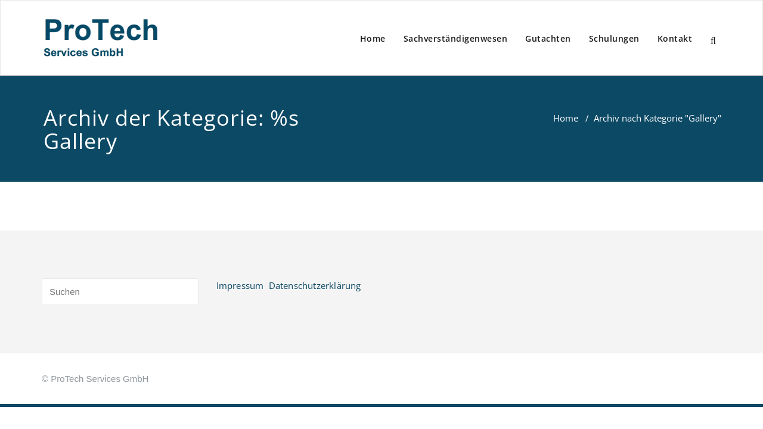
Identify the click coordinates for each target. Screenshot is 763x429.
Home (373, 38)
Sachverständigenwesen (456, 38)
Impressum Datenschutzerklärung (288, 285)
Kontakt (675, 38)
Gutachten (548, 38)
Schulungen (614, 38)
